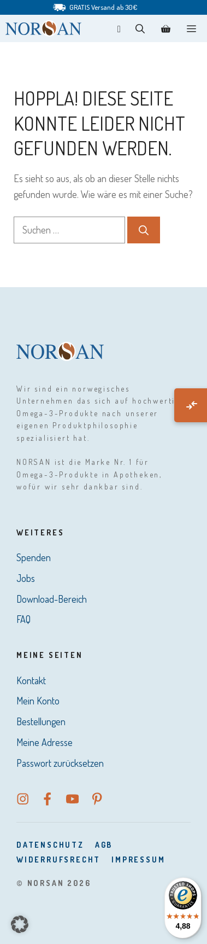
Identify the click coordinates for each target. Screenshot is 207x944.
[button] (140, 28)
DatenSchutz (50, 844)
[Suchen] (143, 230)
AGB (104, 844)
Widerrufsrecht (58, 859)
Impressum (138, 859)
